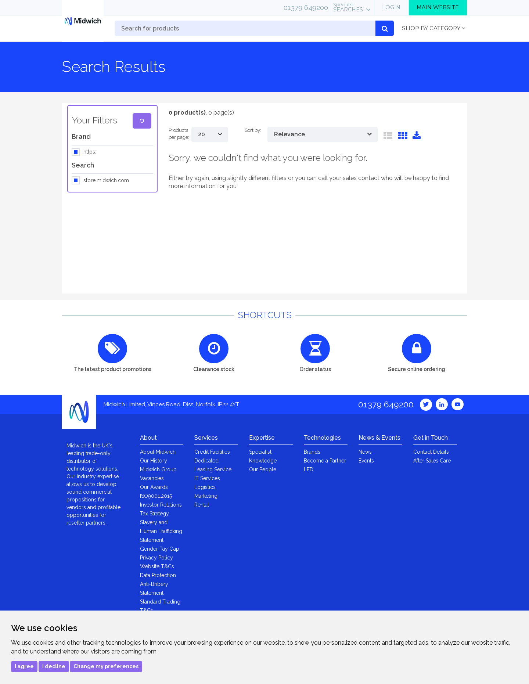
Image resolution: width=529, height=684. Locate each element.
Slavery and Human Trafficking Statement (161, 531)
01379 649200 (306, 7)
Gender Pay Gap (159, 549)
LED (308, 469)
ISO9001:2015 (156, 496)
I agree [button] (24, 666)
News (365, 452)
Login (391, 7)
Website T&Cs (157, 566)
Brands (312, 452)
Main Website (438, 7)
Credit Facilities (212, 452)
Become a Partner (325, 461)
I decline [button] (53, 666)
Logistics (205, 487)
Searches (348, 7)
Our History (153, 461)
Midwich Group (158, 469)
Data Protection (158, 575)
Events (366, 461)
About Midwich (158, 452)
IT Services (207, 478)
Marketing (205, 496)
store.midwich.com (106, 181)
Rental (201, 505)
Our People (262, 469)
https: (89, 152)
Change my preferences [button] (105, 666)
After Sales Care (432, 461)
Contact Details (431, 452)
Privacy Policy (156, 558)
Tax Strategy (154, 513)
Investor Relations (161, 505)
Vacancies (152, 478)
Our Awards (154, 487)
